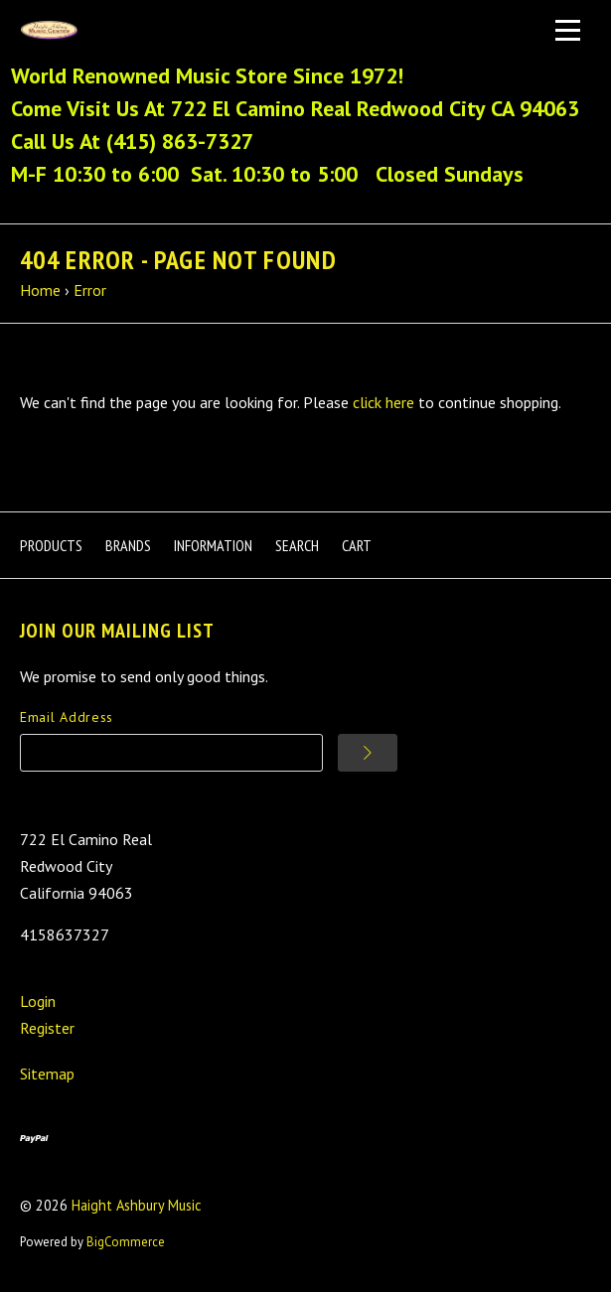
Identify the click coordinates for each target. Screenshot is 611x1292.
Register (47, 1028)
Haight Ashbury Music (137, 1205)
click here (383, 402)
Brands (128, 545)
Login (38, 1001)
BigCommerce (125, 1241)
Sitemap (47, 1073)
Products (51, 545)
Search (297, 545)
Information (213, 545)
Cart (357, 545)
